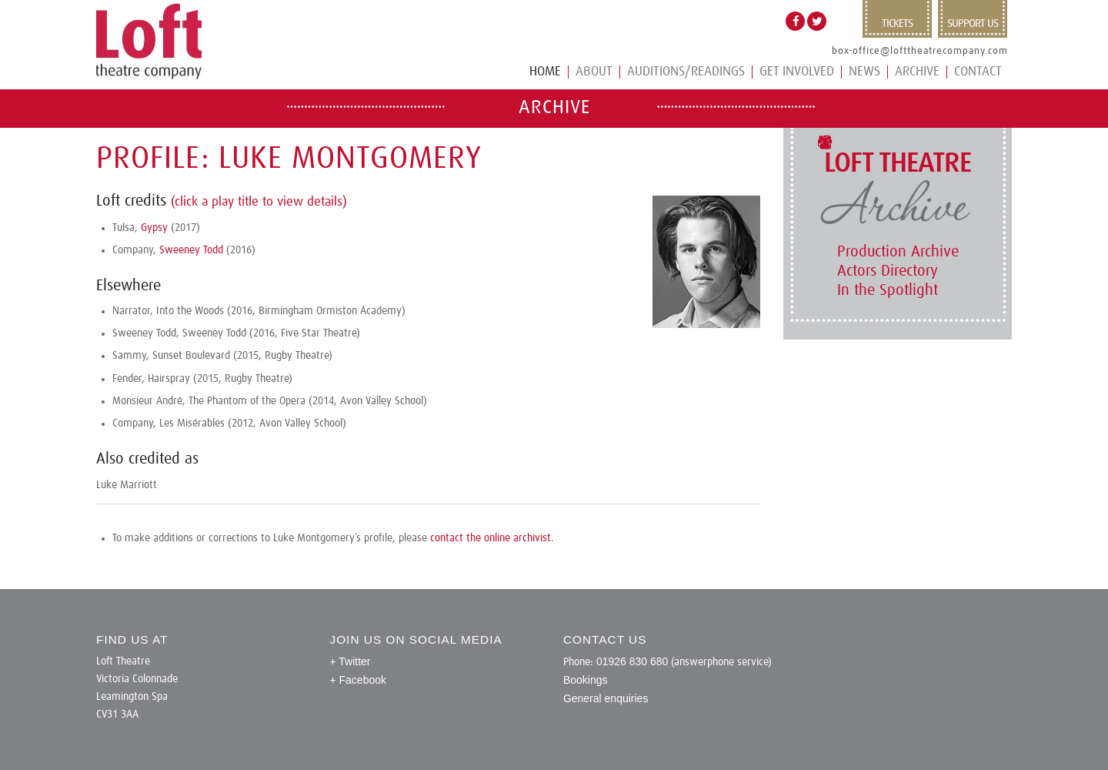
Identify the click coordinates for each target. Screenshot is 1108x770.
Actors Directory (887, 271)
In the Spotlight (887, 290)
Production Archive (898, 251)
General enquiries (606, 698)
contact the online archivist (490, 538)
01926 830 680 (632, 661)
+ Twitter (349, 661)
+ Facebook (357, 680)
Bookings (585, 680)
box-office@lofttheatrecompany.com (920, 51)
